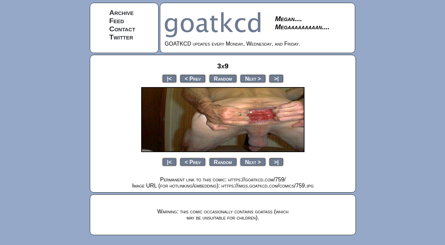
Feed (116, 20)
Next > (253, 78)
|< (169, 78)
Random (223, 78)
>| (276, 78)
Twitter (121, 37)
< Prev (193, 78)
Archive (121, 12)
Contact (122, 29)
